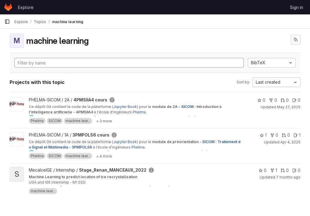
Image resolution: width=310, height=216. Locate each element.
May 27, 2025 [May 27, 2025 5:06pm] (288, 107)
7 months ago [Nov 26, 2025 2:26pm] (288, 177)
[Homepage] (8, 7)
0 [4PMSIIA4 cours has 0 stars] (261, 100)
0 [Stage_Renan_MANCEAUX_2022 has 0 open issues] (296, 170)
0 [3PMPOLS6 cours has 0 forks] (274, 135)
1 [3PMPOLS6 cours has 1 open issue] (297, 135)
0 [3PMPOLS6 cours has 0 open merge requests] (286, 135)
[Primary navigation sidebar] (7, 21)
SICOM (187, 106)
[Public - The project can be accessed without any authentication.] (112, 100)
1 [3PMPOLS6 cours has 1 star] (263, 135)
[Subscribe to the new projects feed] (295, 39)
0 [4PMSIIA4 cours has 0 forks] (273, 100)
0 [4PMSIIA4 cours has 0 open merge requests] (285, 100)
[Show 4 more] (104, 156)
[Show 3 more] (104, 120)
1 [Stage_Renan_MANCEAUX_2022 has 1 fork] (273, 170)
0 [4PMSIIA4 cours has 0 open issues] (296, 100)
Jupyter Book (125, 106)
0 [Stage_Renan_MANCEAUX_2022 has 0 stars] (262, 170)
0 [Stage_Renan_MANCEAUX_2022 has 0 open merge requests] (285, 170)
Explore (26, 7)
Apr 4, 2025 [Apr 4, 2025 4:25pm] (290, 142)
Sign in (296, 7)
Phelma (139, 112)
